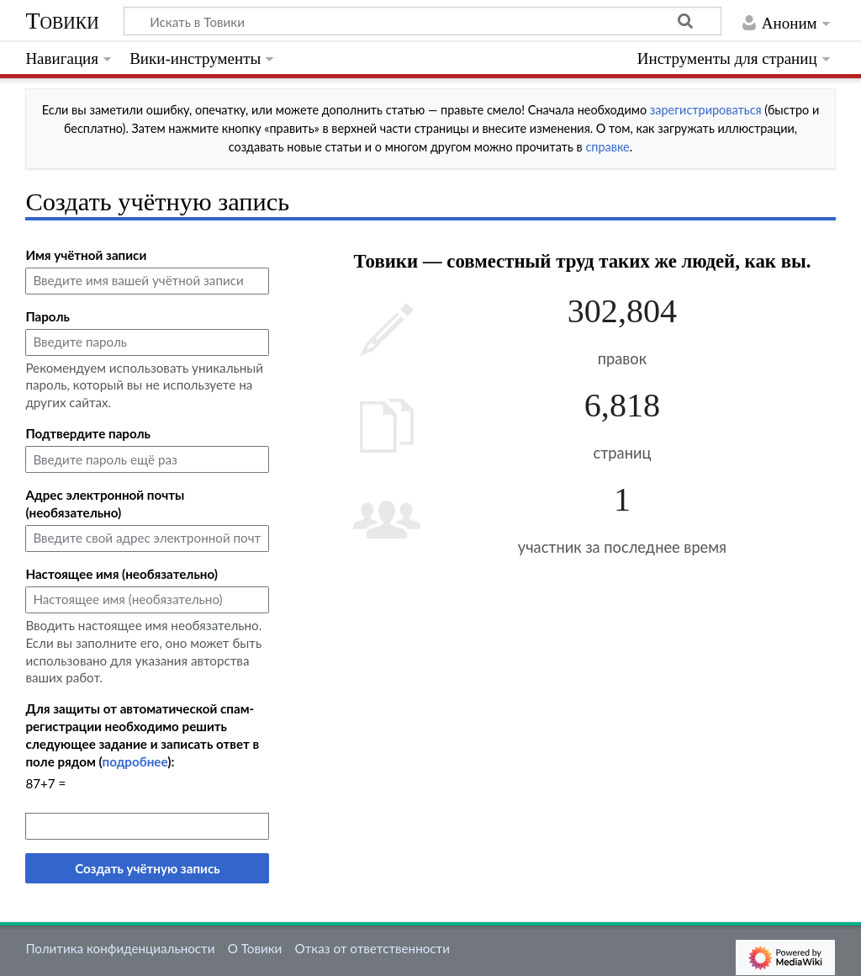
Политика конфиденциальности (119, 948)
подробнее (135, 761)
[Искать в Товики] (422, 21)
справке (607, 147)
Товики (61, 21)
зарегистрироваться (706, 110)
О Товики (255, 948)
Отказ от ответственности (372, 948)
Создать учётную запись (147, 868)
